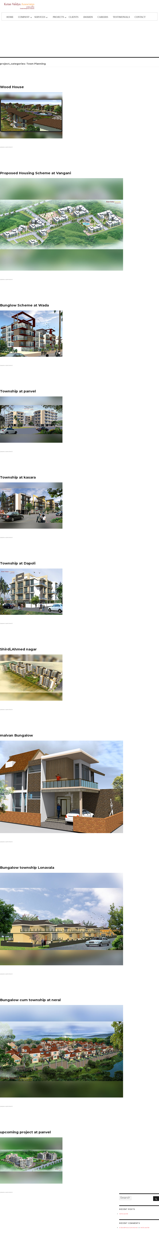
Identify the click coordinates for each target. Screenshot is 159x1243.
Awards (88, 17)
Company (24, 17)
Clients (73, 17)
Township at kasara (18, 477)
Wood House (12, 87)
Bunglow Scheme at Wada (24, 305)
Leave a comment (6, 147)
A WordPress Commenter (128, 1227)
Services (39, 17)
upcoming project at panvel (25, 1132)
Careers (103, 17)
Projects (58, 17)
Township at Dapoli (17, 563)
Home (9, 17)
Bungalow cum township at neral (30, 1000)
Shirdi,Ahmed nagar (18, 649)
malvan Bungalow (16, 735)
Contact (140, 17)
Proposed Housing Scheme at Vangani (35, 173)
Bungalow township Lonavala (27, 867)
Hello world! (123, 1214)
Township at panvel (18, 391)
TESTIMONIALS (121, 17)
